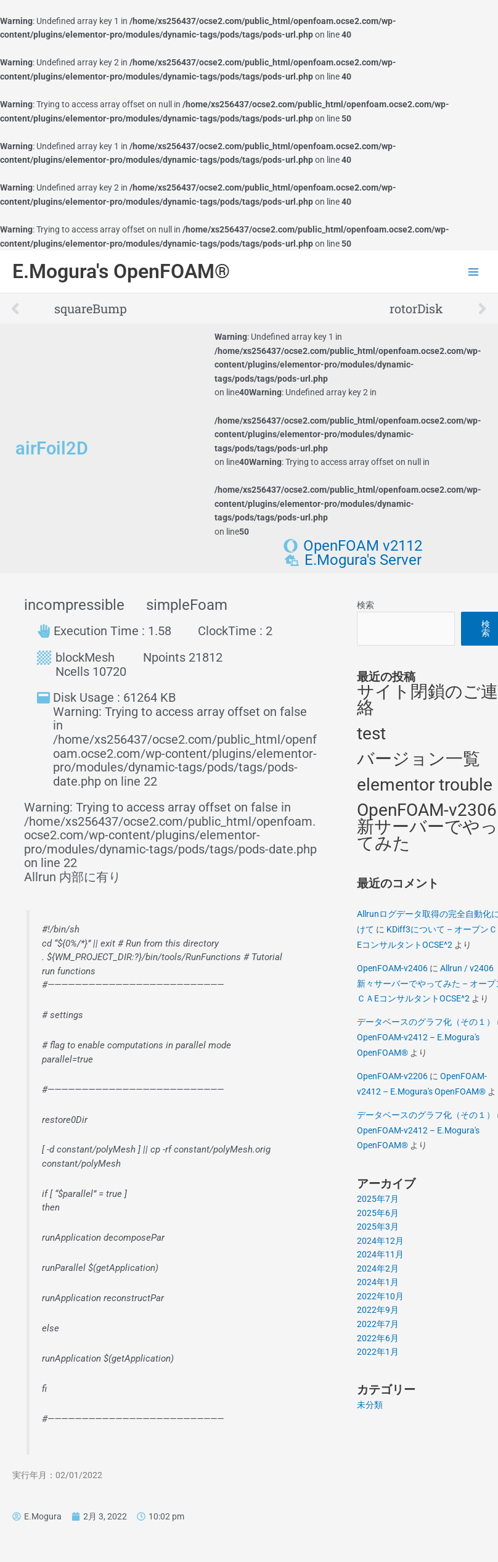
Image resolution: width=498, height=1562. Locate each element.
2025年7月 (378, 1199)
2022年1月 (378, 1352)
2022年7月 (378, 1324)
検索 (365, 605)
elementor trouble (424, 785)
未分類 (370, 1405)
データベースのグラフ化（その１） (426, 1022)
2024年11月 (380, 1254)
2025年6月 (378, 1213)
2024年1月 (378, 1282)
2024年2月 (378, 1268)
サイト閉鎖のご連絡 (427, 699)
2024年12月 (380, 1241)
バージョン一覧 (418, 759)
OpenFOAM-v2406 (392, 968)
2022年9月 (378, 1310)
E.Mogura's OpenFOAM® (121, 271)
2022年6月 (378, 1338)
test (371, 733)
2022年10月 (380, 1296)
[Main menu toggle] (473, 271)
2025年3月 (378, 1226)
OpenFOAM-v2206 (392, 1076)
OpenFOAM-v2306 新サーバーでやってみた (427, 826)
